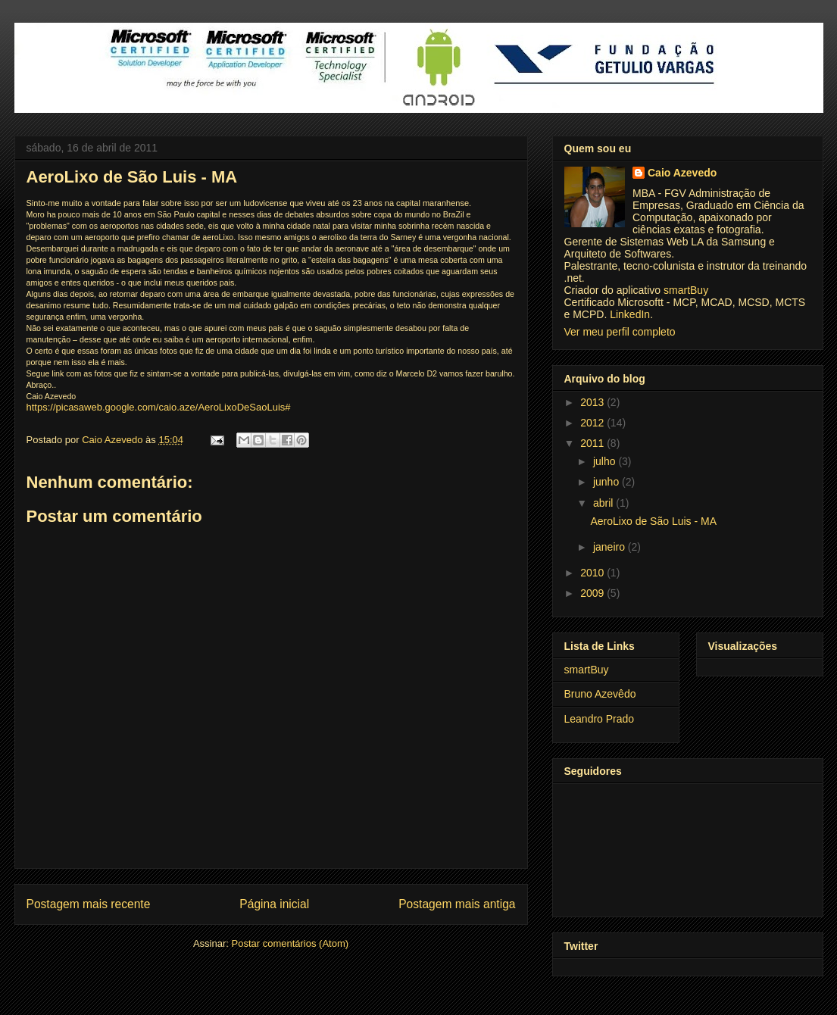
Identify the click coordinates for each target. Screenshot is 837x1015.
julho (605, 461)
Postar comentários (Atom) (289, 943)
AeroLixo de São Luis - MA (653, 521)
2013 (593, 402)
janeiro (610, 547)
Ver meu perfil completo (620, 332)
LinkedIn (630, 314)
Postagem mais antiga (456, 904)
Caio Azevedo (682, 173)
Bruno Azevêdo (600, 694)
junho (607, 482)
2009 (593, 593)
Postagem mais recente (89, 904)
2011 (593, 443)
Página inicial (274, 904)
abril (604, 503)
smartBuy (686, 290)
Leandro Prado (599, 719)
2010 (593, 573)
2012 (593, 423)
